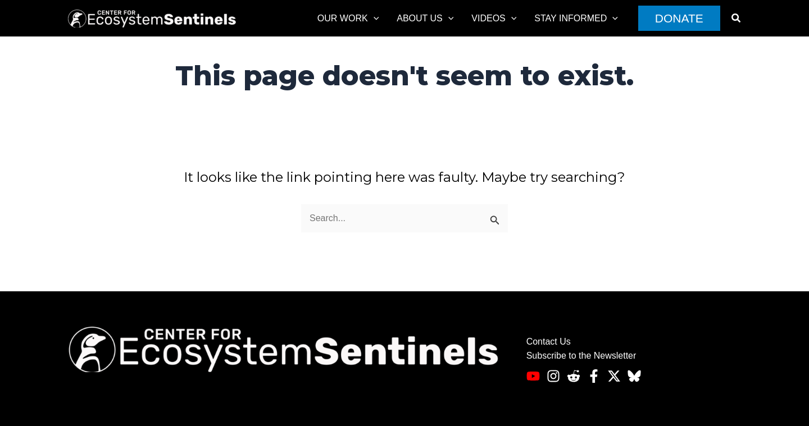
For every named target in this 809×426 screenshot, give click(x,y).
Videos (493, 18)
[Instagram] (553, 376)
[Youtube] (533, 376)
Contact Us (548, 341)
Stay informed (576, 18)
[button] (679, 18)
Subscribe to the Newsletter (581, 355)
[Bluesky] (634, 376)
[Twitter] (614, 376)
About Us (425, 18)
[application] (373, 18)
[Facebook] (594, 376)
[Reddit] (573, 376)
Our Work (348, 18)
